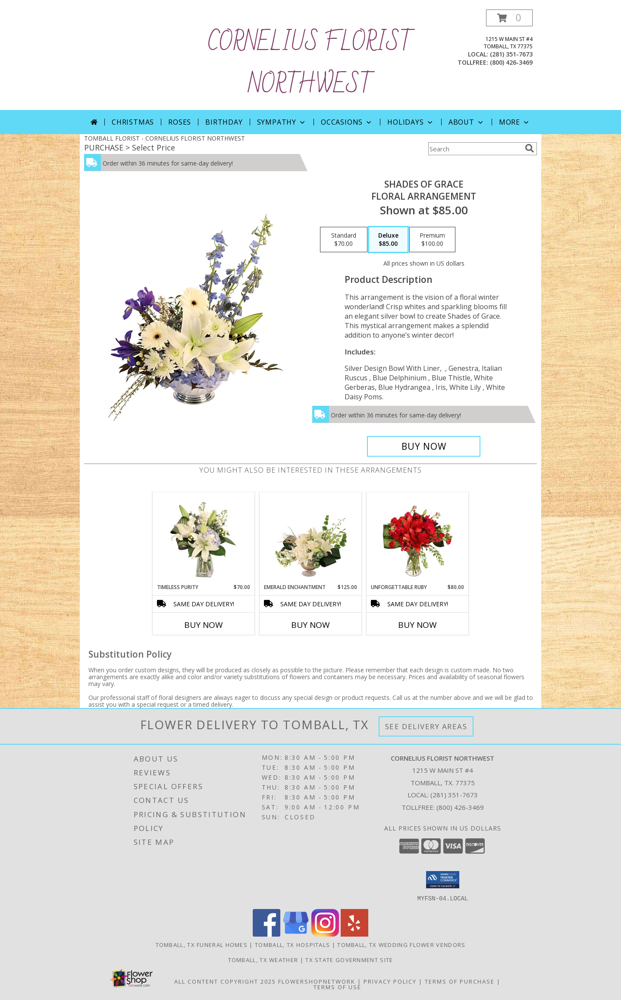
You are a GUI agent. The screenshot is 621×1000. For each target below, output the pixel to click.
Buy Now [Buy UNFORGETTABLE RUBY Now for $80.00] (417, 624)
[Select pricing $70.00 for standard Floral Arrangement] (343, 239)
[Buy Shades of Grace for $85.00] (423, 446)
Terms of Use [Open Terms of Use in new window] (337, 987)
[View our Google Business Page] (296, 934)
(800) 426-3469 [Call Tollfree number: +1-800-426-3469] (460, 807)
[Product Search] (475, 149)
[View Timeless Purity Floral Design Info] (204, 537)
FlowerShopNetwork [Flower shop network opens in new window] (316, 981)
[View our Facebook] (266, 934)
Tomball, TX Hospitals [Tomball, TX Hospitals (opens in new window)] (292, 944)
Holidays (410, 122)
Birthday (223, 122)
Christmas (133, 122)
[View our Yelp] (354, 934)
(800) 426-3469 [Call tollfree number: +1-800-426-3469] (511, 62)
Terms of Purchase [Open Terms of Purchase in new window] (460, 981)
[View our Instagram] (325, 934)
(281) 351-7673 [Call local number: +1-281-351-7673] (511, 54)
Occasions (347, 122)
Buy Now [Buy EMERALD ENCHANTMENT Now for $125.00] (310, 624)
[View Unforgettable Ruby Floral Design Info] (418, 537)
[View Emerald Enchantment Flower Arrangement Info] (311, 537)
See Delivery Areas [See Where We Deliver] (426, 726)
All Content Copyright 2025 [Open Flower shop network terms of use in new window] (225, 981)
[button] (509, 17)
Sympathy (282, 122)
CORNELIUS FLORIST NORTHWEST (310, 64)
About (466, 122)
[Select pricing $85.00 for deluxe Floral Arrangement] (388, 239)
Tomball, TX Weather (263, 959)
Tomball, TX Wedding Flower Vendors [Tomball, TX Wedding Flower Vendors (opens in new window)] (401, 944)
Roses (179, 122)
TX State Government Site (349, 959)
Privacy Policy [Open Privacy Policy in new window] (390, 981)
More (514, 122)
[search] (529, 148)
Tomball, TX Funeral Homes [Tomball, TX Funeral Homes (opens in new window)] (202, 944)
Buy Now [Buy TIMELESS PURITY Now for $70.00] (203, 624)
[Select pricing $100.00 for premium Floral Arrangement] (432, 239)
